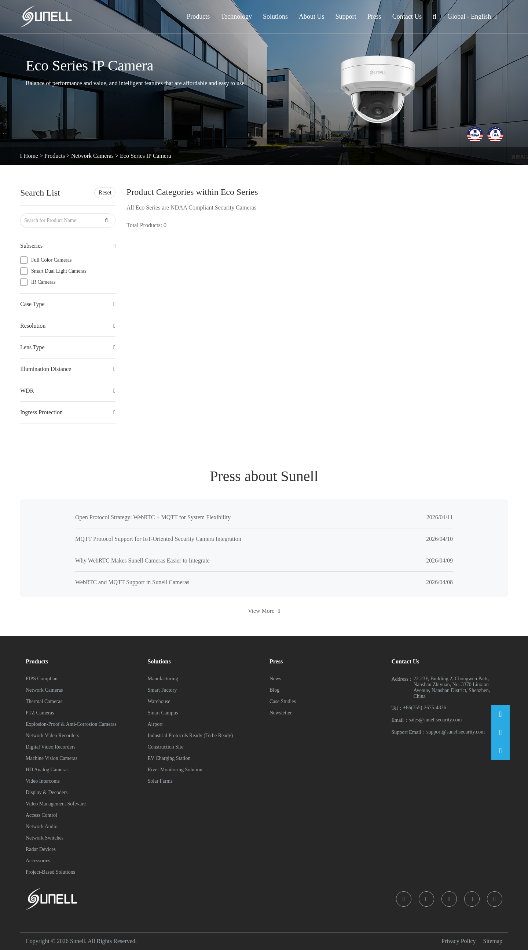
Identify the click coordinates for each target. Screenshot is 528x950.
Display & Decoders (46, 792)
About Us (311, 16)
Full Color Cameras (51, 260)
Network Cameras (92, 156)
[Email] (500, 714)
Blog (274, 690)
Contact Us (407, 16)
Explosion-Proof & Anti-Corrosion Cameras (71, 724)
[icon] (403, 899)
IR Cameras (43, 282)
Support (346, 16)
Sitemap (492, 941)
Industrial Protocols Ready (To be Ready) (190, 735)
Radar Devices (41, 849)
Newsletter (281, 713)
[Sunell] (46, 16)
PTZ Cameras (40, 713)
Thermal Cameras (44, 701)
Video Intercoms (43, 781)
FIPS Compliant (42, 678)
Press (374, 16)
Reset (104, 192)
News (275, 678)
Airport (155, 724)
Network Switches (44, 838)
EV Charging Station (169, 758)
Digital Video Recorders (51, 747)
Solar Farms (160, 781)
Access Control (41, 815)
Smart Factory (162, 690)
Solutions (275, 16)
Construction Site (166, 747)
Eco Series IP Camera (145, 156)
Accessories (38, 860)
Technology (236, 16)
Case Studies (283, 701)
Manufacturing (163, 678)
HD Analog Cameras (47, 769)
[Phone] (500, 732)
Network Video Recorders (52, 735)
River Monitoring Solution (175, 769)
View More (264, 611)
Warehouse (159, 701)
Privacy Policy (458, 941)
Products (198, 16)
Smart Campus (163, 713)
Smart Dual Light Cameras (58, 271)
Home (31, 156)
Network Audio (42, 826)
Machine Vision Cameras (51, 758)
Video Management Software (56, 804)
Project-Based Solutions (50, 872)
